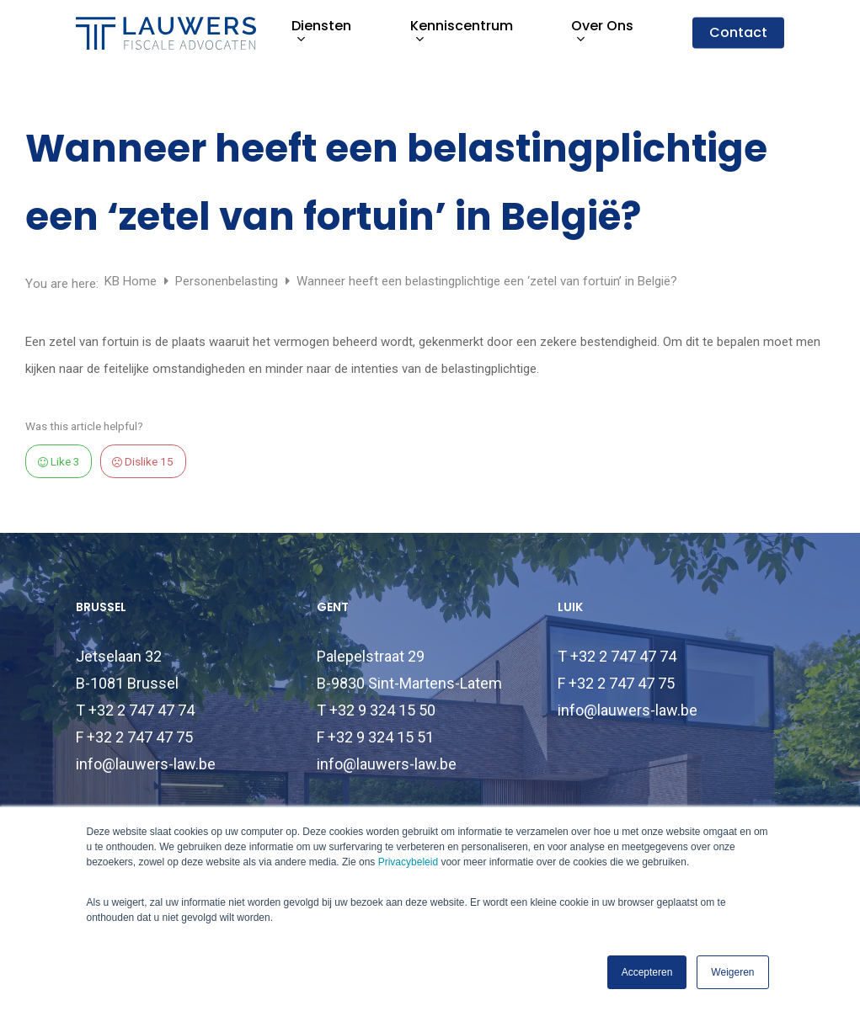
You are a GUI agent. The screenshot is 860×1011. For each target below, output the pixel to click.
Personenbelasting (228, 281)
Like (59, 461)
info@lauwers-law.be (146, 764)
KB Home (132, 281)
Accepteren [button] (647, 972)
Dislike (143, 461)
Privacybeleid (408, 862)
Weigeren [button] (732, 972)
